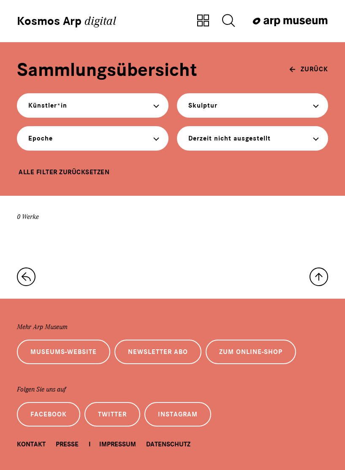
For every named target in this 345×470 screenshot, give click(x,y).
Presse (67, 444)
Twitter (112, 414)
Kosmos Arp (66, 21)
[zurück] (308, 69)
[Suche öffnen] (228, 21)
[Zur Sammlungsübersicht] (203, 21)
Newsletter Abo (158, 352)
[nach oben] (319, 276)
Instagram (178, 414)
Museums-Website (63, 352)
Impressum (117, 444)
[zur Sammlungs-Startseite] (26, 276)
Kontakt (31, 444)
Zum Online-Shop (251, 352)
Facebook (48, 414)
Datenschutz (168, 444)
